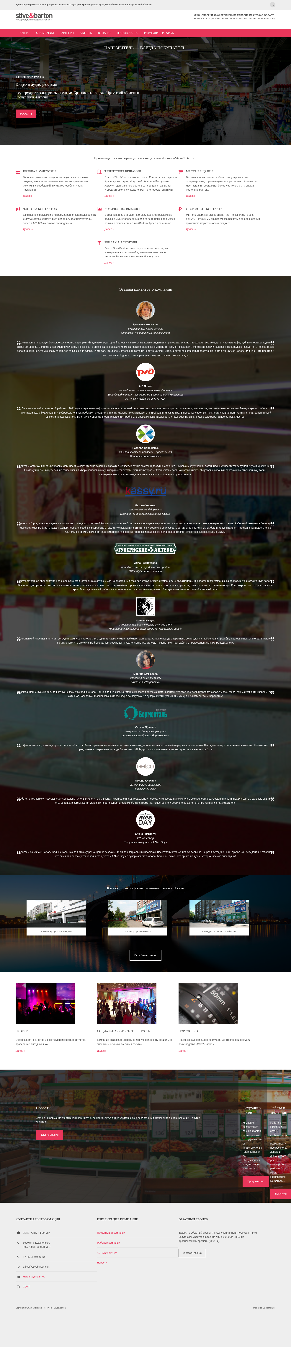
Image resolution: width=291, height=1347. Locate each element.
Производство (167, 24)
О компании (84, 24)
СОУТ (65, 1314)
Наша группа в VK (73, 1304)
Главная (64, 24)
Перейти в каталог (145, 1051)
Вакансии (219, 1210)
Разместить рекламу (198, 24)
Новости (122, 1290)
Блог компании (28, 1210)
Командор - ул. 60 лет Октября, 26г (208, 1033)
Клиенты (125, 24)
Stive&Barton (99, 1339)
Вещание (144, 24)
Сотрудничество (127, 1280)
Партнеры (106, 24)
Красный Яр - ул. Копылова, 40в (83, 1033)
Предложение (124, 1210)
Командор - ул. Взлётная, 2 (145, 1033)
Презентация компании (131, 1260)
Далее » (67, 201)
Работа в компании (128, 1270)
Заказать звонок (193, 1285)
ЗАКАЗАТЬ (65, 119)
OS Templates (229, 1339)
